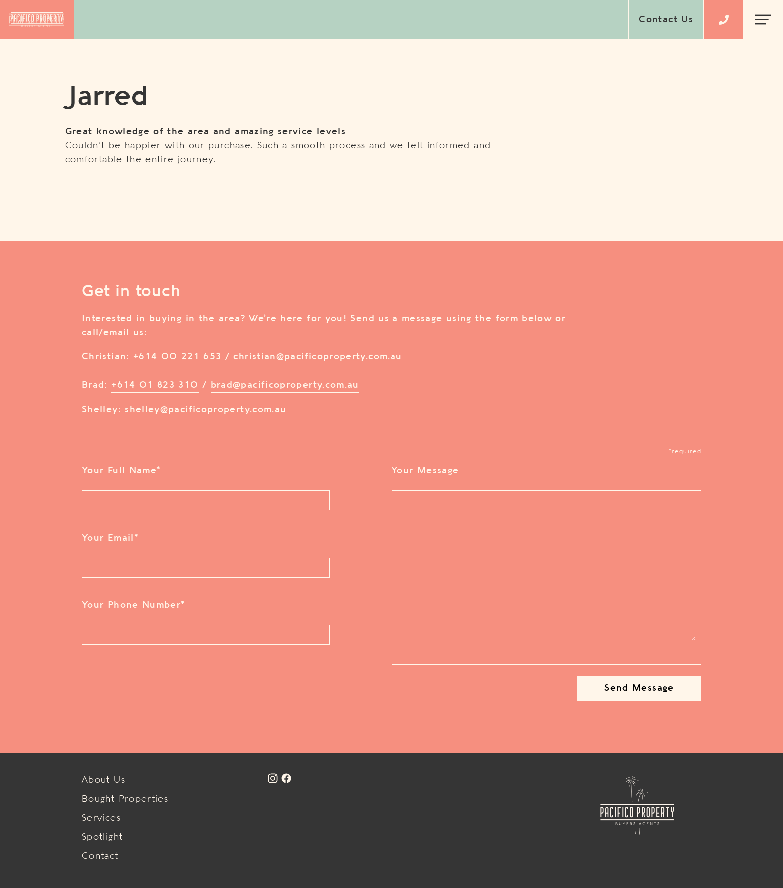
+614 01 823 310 (154, 385)
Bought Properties (125, 799)
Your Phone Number (133, 605)
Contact (100, 856)
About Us (103, 780)
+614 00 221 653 (177, 356)
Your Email (110, 538)
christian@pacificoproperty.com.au (317, 356)
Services (101, 818)
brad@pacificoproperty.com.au (285, 385)
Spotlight (102, 837)
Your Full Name (121, 470)
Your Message (425, 470)
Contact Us (666, 19)
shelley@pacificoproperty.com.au (205, 409)
